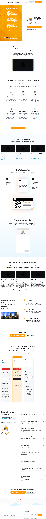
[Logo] (26, 512)
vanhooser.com (19, 158)
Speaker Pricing (6, 515)
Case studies (12, 512)
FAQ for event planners (12, 517)
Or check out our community (6, 420)
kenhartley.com (4, 159)
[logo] (3, 2)
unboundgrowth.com (35, 158)
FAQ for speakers (13, 515)
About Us (18, 512)
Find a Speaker (6, 512)
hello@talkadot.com (5, 418)
